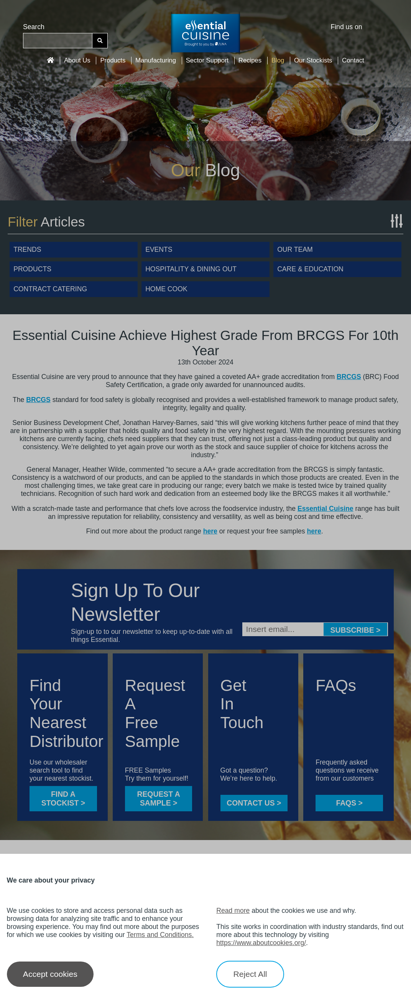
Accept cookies (50, 974)
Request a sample (158, 798)
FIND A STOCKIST (63, 798)
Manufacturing (155, 60)
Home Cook (166, 289)
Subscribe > (355, 630)
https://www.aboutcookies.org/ (261, 943)
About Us (77, 60)
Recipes (249, 60)
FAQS (349, 803)
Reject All (250, 974)
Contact (353, 60)
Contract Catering (50, 289)
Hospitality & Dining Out (191, 269)
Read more (233, 910)
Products (112, 60)
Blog (277, 60)
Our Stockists (313, 60)
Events (158, 249)
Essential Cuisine (325, 508)
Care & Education (310, 269)
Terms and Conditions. (160, 935)
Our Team (295, 249)
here (210, 531)
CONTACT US (254, 803)
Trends (27, 249)
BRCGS (349, 377)
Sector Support (207, 60)
